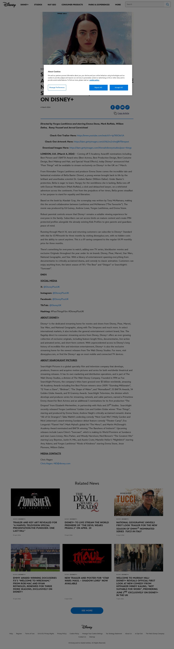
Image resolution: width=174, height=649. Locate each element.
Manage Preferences (57, 87)
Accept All (119, 87)
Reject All (98, 87)
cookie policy (94, 80)
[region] (88, 80)
